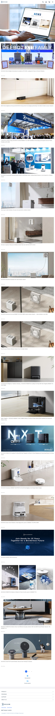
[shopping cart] (49, 2)
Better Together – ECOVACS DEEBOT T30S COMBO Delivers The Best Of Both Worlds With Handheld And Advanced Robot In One (26, 419)
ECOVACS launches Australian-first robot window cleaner (13, 279)
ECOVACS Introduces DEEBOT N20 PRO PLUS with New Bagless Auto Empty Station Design (21, 487)
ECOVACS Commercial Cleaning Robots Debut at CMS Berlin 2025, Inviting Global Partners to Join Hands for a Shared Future (26, 176)
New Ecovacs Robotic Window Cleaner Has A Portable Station (14, 348)
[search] (42, 2)
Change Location (6, 710)
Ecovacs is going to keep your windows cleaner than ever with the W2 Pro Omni (18, 244)
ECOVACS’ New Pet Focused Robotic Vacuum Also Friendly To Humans (16, 661)
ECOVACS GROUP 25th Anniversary (9, 557)
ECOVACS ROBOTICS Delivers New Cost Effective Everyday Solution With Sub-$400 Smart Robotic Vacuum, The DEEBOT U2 (25, 627)
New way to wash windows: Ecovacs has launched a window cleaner (16, 210)
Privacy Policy (3, 707)
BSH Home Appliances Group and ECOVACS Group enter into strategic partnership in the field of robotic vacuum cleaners (27, 105)
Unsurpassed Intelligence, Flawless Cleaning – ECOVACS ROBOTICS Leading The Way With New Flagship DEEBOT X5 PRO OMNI (27, 384)
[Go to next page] (31, 671)
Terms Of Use (9, 707)
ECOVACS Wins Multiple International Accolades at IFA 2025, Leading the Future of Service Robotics (22, 71)
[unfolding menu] (53, 691)
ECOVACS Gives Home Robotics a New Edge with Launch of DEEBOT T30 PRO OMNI (20, 522)
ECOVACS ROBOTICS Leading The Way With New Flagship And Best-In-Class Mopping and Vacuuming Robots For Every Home (27, 454)
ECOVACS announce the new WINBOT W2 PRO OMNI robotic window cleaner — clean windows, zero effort (24, 314)
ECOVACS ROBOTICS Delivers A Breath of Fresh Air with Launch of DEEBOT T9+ (19, 592)
